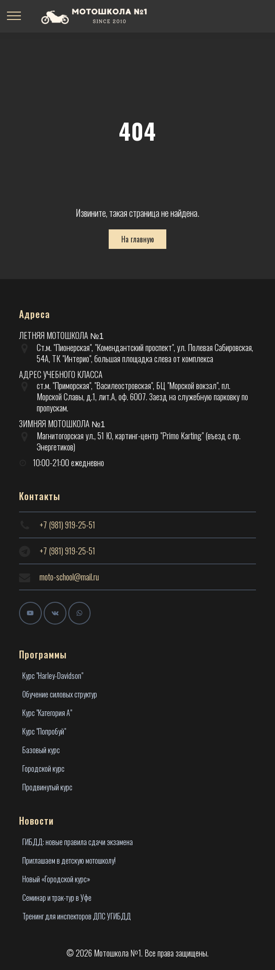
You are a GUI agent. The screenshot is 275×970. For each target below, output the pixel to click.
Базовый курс (41, 749)
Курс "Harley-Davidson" (52, 675)
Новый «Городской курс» (56, 879)
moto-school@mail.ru (69, 577)
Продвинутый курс (47, 787)
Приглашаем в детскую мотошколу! (69, 860)
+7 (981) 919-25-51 (67, 525)
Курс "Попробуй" (44, 731)
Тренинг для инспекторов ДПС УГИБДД (76, 916)
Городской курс (43, 768)
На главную (137, 239)
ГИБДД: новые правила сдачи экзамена (77, 841)
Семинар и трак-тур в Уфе (57, 897)
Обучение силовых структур (59, 694)
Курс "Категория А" (47, 712)
